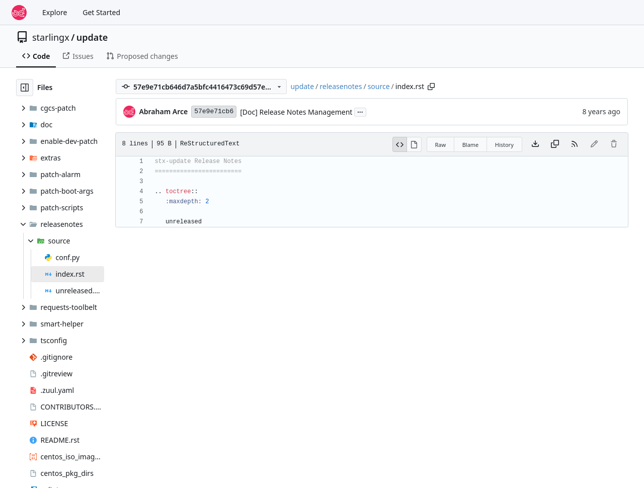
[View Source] (400, 144)
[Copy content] (555, 144)
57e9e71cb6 (213, 111)
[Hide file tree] (24, 87)
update (92, 37)
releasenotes (340, 86)
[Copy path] (431, 86)
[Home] (19, 13)
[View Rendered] (414, 144)
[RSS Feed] (575, 144)
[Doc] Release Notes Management (296, 112)
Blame (470, 144)
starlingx (50, 37)
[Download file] (535, 144)
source (379, 86)
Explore (54, 12)
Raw (440, 144)
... (360, 111)
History (504, 144)
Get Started (101, 12)
